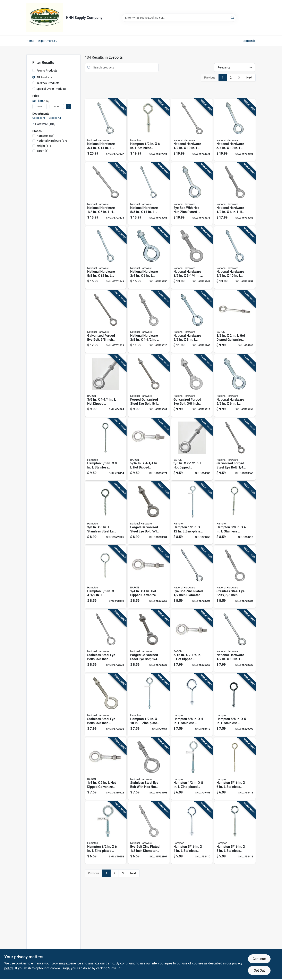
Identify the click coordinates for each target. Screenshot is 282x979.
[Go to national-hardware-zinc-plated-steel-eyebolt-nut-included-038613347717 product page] (148, 257)
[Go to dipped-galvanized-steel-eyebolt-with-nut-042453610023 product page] (192, 449)
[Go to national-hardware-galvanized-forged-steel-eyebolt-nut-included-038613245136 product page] (148, 321)
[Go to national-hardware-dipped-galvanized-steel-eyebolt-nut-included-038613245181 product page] (192, 130)
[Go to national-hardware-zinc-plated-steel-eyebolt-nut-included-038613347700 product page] (148, 193)
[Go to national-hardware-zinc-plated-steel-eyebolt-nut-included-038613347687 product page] (235, 257)
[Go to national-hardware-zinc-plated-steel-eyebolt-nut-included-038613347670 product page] (192, 321)
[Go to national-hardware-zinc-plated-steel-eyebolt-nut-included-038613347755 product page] (105, 130)
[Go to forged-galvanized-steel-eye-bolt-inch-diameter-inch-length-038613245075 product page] (148, 641)
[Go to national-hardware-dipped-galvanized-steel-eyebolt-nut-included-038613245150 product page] (192, 257)
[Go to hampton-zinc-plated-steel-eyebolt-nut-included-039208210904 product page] (148, 705)
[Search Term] (179, 18)
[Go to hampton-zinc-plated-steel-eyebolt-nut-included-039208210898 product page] (192, 768)
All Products (44, 77)
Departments (46, 40)
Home (30, 40)
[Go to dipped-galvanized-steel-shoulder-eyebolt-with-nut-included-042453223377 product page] (148, 577)
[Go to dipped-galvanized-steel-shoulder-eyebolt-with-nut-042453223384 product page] (192, 641)
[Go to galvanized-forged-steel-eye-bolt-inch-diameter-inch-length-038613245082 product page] (235, 449)
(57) (51, 140)
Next (249, 77)
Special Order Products (51, 89)
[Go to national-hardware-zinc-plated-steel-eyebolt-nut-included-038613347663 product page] (235, 385)
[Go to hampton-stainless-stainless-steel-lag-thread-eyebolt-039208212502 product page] (105, 577)
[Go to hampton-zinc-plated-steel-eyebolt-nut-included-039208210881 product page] (105, 832)
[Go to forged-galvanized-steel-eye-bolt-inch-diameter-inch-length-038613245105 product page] (148, 513)
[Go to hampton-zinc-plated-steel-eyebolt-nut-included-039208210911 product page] (192, 513)
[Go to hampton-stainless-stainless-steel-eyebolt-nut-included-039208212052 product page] (235, 513)
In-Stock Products (47, 83)
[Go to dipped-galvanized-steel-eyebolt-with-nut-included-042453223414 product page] (235, 321)
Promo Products (46, 71)
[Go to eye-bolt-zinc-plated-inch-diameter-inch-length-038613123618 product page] (192, 577)
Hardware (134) (45, 124)
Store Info (249, 40)
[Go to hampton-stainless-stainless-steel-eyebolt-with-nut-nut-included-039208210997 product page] (192, 832)
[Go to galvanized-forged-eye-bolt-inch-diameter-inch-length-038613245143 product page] (105, 321)
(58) (45, 135)
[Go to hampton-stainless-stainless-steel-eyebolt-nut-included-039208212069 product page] (105, 449)
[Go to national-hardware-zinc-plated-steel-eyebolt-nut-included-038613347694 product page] (105, 257)
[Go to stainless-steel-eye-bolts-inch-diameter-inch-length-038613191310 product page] (105, 641)
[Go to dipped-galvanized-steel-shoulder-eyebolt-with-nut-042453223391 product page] (148, 449)
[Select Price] (68, 106)
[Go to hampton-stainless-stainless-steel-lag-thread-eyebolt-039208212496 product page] (235, 768)
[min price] (39, 106)
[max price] (57, 106)
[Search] (233, 17)
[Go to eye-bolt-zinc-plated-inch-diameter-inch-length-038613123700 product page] (148, 832)
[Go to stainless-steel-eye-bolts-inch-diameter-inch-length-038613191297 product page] (105, 705)
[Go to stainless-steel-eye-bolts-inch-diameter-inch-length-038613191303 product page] (235, 577)
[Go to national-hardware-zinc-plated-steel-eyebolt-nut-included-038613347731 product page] (235, 130)
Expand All (55, 117)
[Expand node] (34, 124)
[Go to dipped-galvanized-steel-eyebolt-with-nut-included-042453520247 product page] (105, 385)
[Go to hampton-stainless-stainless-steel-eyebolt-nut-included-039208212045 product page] (235, 705)
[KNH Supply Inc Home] (44, 17)
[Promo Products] (33, 70)
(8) (42, 150)
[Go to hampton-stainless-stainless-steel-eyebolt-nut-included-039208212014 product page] (235, 832)
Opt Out (259, 970)
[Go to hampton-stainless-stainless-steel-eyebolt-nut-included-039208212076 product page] (148, 130)
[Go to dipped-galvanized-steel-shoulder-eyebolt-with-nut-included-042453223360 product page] (105, 768)
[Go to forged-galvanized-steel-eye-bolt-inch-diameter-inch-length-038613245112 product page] (148, 385)
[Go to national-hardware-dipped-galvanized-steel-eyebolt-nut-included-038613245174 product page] (105, 193)
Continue (259, 959)
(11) (43, 145)
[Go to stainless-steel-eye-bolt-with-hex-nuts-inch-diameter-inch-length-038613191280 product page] (148, 768)
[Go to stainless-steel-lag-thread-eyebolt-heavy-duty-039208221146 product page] (105, 513)
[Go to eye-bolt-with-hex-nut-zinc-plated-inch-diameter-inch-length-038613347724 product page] (192, 193)
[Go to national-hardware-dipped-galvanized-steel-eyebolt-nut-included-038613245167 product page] (235, 193)
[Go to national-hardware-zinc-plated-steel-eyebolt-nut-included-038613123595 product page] (235, 641)
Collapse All (38, 117)
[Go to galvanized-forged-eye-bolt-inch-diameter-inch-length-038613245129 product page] (192, 385)
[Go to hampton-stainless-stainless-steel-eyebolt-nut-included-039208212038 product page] (192, 705)
